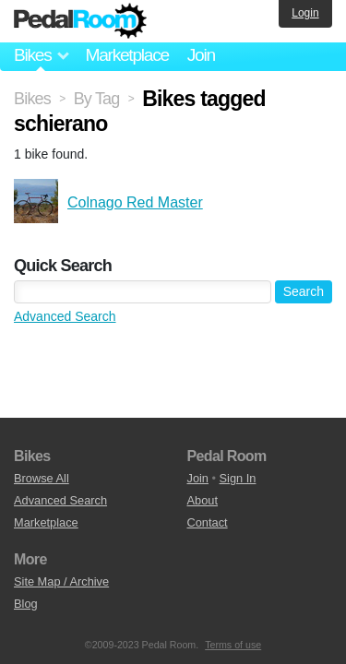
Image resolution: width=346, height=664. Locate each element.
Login (305, 12)
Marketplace (126, 55)
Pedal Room (80, 21)
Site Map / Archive (61, 581)
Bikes (32, 98)
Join (201, 55)
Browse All (41, 478)
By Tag (97, 98)
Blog (26, 604)
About (202, 500)
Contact (207, 522)
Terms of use (233, 644)
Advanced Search (65, 316)
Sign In (238, 478)
